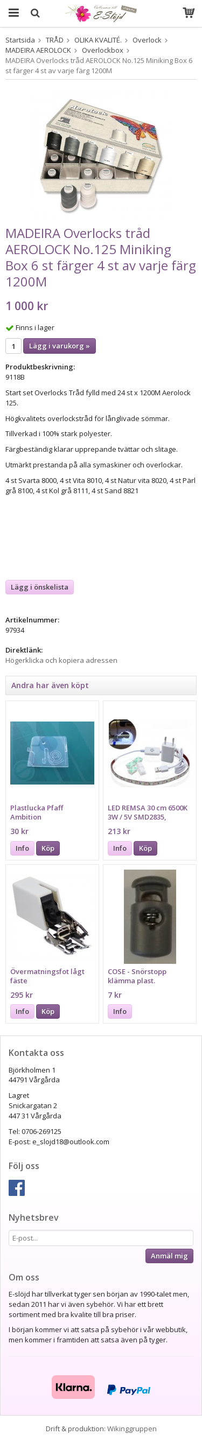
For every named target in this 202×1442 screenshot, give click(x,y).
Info (22, 848)
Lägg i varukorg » (59, 346)
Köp (47, 848)
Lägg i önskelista (39, 587)
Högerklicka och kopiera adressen (61, 660)
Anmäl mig (169, 1256)
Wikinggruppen (132, 1428)
